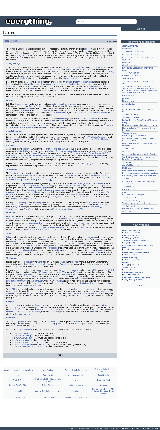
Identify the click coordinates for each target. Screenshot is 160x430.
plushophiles (28, 250)
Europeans (108, 125)
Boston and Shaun (18, 397)
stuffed (65, 250)
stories (39, 264)
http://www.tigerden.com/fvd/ (24, 342)
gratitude (59, 324)
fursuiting (101, 205)
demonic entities (100, 113)
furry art (74, 175)
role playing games (81, 183)
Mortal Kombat (75, 194)
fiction (125, 232)
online (38, 177)
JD (132, 269)
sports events (82, 227)
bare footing (95, 293)
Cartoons (10, 145)
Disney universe (97, 155)
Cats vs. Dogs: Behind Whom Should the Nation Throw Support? (104, 391)
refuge (62, 262)
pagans (49, 310)
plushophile (18, 391)
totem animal (108, 305)
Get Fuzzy (45, 180)
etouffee (135, 265)
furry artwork (18, 207)
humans (63, 127)
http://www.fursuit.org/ (21, 340)
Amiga (76, 391)
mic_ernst (136, 232)
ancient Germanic (89, 119)
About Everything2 (130, 46)
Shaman (23, 72)
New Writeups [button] (141, 224)
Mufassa (57, 155)
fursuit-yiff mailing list (80, 223)
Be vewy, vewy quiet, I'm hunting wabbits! (88, 153)
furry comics (47, 177)
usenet (97, 279)
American (60, 281)
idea (6, 41)
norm (84, 246)
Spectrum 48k (15, 199)
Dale (8, 155)
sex (101, 239)
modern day (71, 69)
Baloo (44, 155)
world (62, 51)
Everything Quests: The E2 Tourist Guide (139, 176)
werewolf (63, 119)
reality (38, 202)
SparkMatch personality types (76, 397)
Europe (16, 119)
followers (25, 78)
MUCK (94, 270)
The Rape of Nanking (131, 200)
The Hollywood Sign (130, 73)
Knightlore (57, 196)
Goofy (25, 155)
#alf (44, 289)
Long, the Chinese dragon (133, 195)
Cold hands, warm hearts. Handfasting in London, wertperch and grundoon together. (140, 172)
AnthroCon (28, 209)
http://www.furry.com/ (21, 336)
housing (38, 285)
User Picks (126, 49)
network (58, 272)
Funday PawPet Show (18, 385)
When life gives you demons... (134, 136)
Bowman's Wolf (103, 380)
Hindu (8, 84)
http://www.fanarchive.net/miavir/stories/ (28, 347)
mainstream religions (15, 312)
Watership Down (102, 139)
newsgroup (91, 289)
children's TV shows (46, 227)
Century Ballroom (129, 133)
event (125, 269)
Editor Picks (127, 162)
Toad (56, 139)
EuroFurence (93, 207)
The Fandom (11, 169)
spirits (53, 72)
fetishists (64, 219)
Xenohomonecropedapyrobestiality (18, 370)
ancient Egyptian (52, 84)
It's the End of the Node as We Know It (48, 380)
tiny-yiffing (63, 241)
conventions (95, 202)
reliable (65, 274)
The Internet (11, 258)
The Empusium (128, 148)
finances (27, 285)
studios (75, 151)
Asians (40, 127)
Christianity (35, 312)
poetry (125, 265)
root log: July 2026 (130, 54)
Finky (133, 242)
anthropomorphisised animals (64, 104)
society (87, 49)
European (19, 104)
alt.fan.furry (21, 281)
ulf (81, 119)
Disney (41, 151)
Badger (47, 139)
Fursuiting (10, 213)
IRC (39, 272)
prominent (97, 108)
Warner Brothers (56, 151)
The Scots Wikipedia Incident (134, 52)
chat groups (80, 279)
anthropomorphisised (84, 82)
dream (125, 237)
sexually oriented (17, 219)
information (63, 264)
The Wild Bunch (129, 186)
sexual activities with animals (29, 246)
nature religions (82, 69)
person (126, 250)
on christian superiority (132, 272)
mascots (43, 229)
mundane (108, 283)
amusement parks (63, 227)
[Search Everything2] (106, 21)
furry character (31, 229)
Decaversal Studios (140, 250)
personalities (61, 113)
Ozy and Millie (29, 180)
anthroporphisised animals (57, 149)
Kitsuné (26, 110)
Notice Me (126, 62)
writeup (54, 321)
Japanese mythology (14, 192)
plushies (57, 250)
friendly (42, 293)
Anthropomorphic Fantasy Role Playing (36, 186)
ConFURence (12, 209)
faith (68, 310)
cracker (66, 277)
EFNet (64, 272)
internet (74, 262)
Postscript (10, 318)
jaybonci (135, 237)
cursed (52, 121)
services (71, 274)
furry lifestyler (103, 375)
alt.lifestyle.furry (36, 281)
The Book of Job (129, 179)
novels (29, 135)
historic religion (40, 305)
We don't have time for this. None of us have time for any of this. (138, 158)
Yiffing (9, 233)
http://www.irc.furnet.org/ (22, 334)
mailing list (40, 223)
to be (104, 397)
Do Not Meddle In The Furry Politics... (103, 370)
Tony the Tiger (48, 397)
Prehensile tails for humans (76, 370)
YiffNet (39, 277)
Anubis (72, 84)
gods (56, 82)
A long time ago (13, 63)
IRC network (57, 296)
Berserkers (103, 86)
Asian (27, 104)
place (125, 279)
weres (48, 125)
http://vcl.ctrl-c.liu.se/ (21, 344)
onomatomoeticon (90, 237)
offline (21, 241)
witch (62, 121)
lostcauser (136, 260)
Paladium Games (68, 186)
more (140, 285)
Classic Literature (14, 131)
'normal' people (94, 252)
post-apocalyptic (98, 186)
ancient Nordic (93, 86)
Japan (10, 110)
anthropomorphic (16, 139)
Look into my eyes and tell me (135, 252)
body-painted (51, 248)
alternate (62, 310)
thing (125, 242)
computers (76, 293)
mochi (124, 192)
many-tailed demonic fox (43, 110)
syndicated (21, 151)
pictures (46, 264)
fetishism (101, 250)
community (46, 239)
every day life (24, 314)
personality (109, 72)
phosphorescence (129, 65)
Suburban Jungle (13, 180)
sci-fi (19, 205)
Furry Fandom (23, 55)
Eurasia (28, 108)
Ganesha (34, 84)
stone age (81, 67)
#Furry (75, 272)
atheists (40, 310)
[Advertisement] (80, 8)
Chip (109, 153)
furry (18, 375)
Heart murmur (128, 101)
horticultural (11, 205)
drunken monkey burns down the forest (138, 154)
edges (125, 107)
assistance (75, 321)
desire (54, 74)
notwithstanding (128, 104)
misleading (76, 243)
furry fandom (15, 173)
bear (92, 88)
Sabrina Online (105, 177)
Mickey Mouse (35, 155)
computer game (99, 192)
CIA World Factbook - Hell (133, 165)
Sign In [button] (141, 28)
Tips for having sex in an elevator (136, 203)
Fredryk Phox (18, 380)
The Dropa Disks (129, 198)
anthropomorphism (76, 375)
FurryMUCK (109, 270)
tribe (38, 72)
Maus (78, 163)
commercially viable (29, 175)
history (67, 67)
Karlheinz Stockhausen (132, 76)
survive (49, 69)
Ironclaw (99, 183)
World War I (127, 151)
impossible (15, 326)
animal (70, 250)
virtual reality (21, 202)
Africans (9, 127)
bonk (81, 219)
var (77, 119)
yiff (71, 237)
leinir (15, 41)
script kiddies (26, 274)
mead (32, 88)
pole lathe (126, 98)
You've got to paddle (130, 117)
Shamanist (10, 86)
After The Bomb (82, 186)
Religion (10, 301)
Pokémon (30, 190)
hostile (103, 291)
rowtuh (134, 255)
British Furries (48, 385)
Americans (18, 127)
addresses (28, 329)
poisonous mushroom (56, 88)
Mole (41, 139)
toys (76, 250)
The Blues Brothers (130, 115)
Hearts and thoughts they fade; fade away (139, 125)
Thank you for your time (16, 321)
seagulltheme (136, 279)
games (27, 183)
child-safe (32, 264)
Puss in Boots (34, 106)
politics (80, 283)
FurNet (50, 279)
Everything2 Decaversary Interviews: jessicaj (139, 246)
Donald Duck (16, 155)
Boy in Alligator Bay (131, 230)
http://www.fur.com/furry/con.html (66, 209)
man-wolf (18, 121)
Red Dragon (127, 168)
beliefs (39, 82)
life (15, 285)
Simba (50, 155)
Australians (28, 127)
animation (68, 151)
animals (103, 51)
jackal (62, 84)
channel (45, 272)
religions (99, 67)
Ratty (35, 139)
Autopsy (125, 189)
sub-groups (27, 262)
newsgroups (11, 281)
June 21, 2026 (128, 78)
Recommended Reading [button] (141, 41)
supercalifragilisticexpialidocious (48, 391)
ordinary (16, 252)
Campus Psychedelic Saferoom (136, 277)
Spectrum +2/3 (31, 199)
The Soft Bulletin (129, 206)
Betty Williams (128, 96)
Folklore (10, 100)
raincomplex (135, 274)
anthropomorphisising (71, 78)
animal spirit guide (16, 307)
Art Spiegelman (89, 163)
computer (27, 205)
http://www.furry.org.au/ (22, 338)
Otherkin (103, 385)
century (34, 153)
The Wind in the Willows (95, 137)
